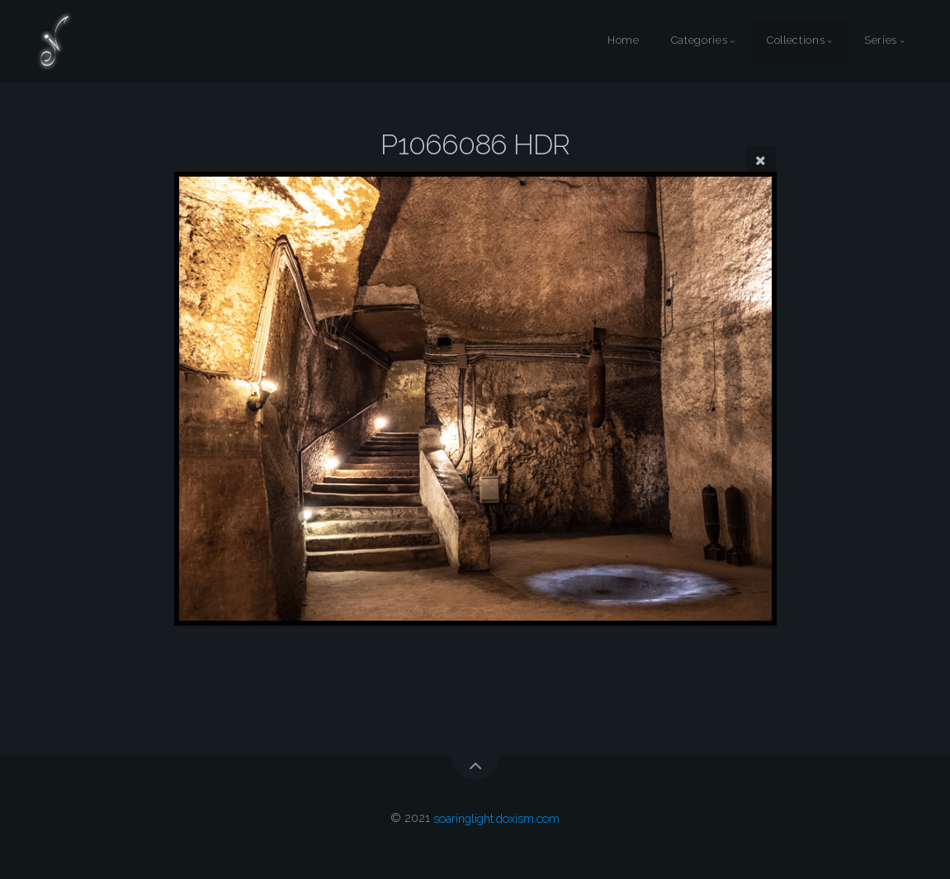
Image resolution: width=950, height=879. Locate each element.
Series (880, 41)
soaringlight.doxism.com (496, 817)
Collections (796, 41)
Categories (699, 41)
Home (623, 41)
